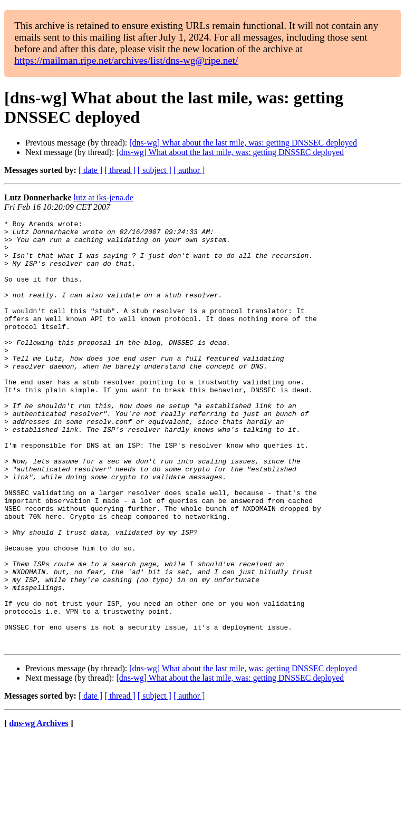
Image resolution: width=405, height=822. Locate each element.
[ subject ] (154, 170)
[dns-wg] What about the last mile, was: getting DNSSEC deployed (243, 142)
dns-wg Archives (38, 808)
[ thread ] (120, 170)
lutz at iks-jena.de (103, 197)
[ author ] (189, 170)
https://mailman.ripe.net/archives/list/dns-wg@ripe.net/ (126, 60)
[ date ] (90, 170)
